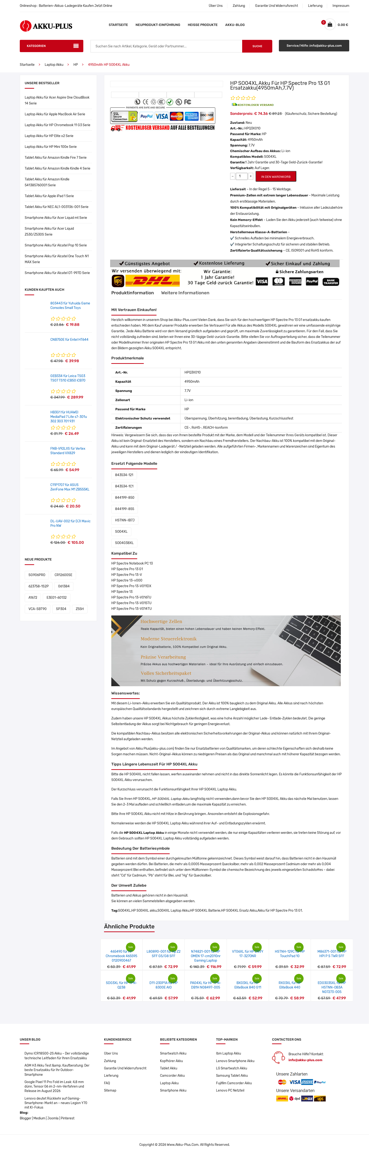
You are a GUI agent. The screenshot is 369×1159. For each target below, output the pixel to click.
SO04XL (121, 534)
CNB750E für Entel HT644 (69, 342)
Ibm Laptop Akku (228, 1056)
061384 (64, 589)
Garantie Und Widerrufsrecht (276, 6)
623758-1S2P (38, 589)
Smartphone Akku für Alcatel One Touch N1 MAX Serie (57, 262)
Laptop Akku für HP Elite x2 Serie (49, 139)
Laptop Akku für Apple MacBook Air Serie (55, 117)
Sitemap (110, 1094)
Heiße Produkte (203, 25)
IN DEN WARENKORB (276, 179)
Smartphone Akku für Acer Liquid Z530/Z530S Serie (49, 234)
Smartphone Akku (173, 1094)
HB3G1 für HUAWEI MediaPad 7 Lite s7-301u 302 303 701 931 (68, 419)
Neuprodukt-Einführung (158, 25)
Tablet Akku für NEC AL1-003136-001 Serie (56, 210)
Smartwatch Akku (173, 1056)
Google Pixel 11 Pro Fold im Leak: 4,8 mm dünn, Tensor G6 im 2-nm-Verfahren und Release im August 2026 (54, 1090)
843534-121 (124, 478)
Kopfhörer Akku (171, 1064)
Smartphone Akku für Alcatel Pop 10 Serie (56, 248)
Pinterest (67, 1123)
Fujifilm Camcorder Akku (234, 1086)
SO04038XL (124, 546)
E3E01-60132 (57, 600)
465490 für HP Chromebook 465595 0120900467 (121, 958)
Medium (39, 1123)
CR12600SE (63, 578)
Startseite (118, 25)
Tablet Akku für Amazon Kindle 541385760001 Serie (47, 185)
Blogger (25, 1123)
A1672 (32, 600)
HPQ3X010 (252, 131)
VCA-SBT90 (37, 612)
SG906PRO (36, 578)
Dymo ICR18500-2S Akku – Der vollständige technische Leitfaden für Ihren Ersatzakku (57, 1058)
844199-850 (124, 500)
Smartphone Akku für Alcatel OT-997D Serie (57, 276)
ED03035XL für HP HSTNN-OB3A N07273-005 (332, 990)
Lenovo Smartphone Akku (235, 1064)
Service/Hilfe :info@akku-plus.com (314, 49)
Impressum (341, 6)
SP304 (61, 612)
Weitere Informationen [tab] (189, 295)
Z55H (80, 612)
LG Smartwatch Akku (232, 1071)
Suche (257, 48)
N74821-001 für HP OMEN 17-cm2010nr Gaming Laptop (206, 958)
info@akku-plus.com (305, 1063)
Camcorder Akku (172, 1079)
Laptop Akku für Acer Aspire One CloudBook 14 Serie (57, 103)
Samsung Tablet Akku (232, 1079)
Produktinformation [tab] (133, 295)
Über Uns (216, 6)
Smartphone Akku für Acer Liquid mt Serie (56, 220)
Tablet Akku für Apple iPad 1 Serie (49, 199)
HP (75, 67)
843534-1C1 (124, 489)
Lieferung (315, 6)
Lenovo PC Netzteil (230, 1094)
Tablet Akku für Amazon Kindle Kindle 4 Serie (57, 171)
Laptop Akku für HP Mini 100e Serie (51, 149)
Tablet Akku (168, 1071)
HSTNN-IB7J (125, 523)
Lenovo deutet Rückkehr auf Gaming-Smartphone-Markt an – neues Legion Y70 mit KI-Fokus (56, 1107)
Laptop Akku (54, 67)
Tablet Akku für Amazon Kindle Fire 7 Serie (56, 160)
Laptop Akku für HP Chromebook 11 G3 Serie (57, 128)
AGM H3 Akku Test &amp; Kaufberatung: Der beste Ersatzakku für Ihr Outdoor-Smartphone (57, 1073)
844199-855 (124, 512)
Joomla (53, 1123)
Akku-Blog (235, 25)
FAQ (107, 1086)
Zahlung (239, 6)
